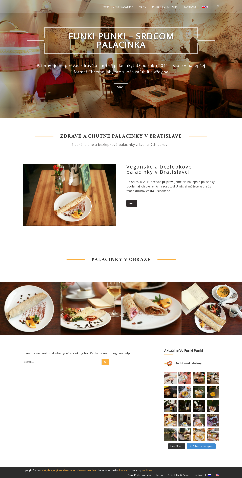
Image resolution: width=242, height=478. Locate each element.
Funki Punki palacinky (118, 6)
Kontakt (190, 6)
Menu (142, 6)
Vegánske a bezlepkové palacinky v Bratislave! (159, 169)
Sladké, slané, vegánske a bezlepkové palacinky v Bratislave (68, 470)
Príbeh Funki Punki (165, 6)
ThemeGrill (123, 470)
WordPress (147, 470)
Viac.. (121, 87)
